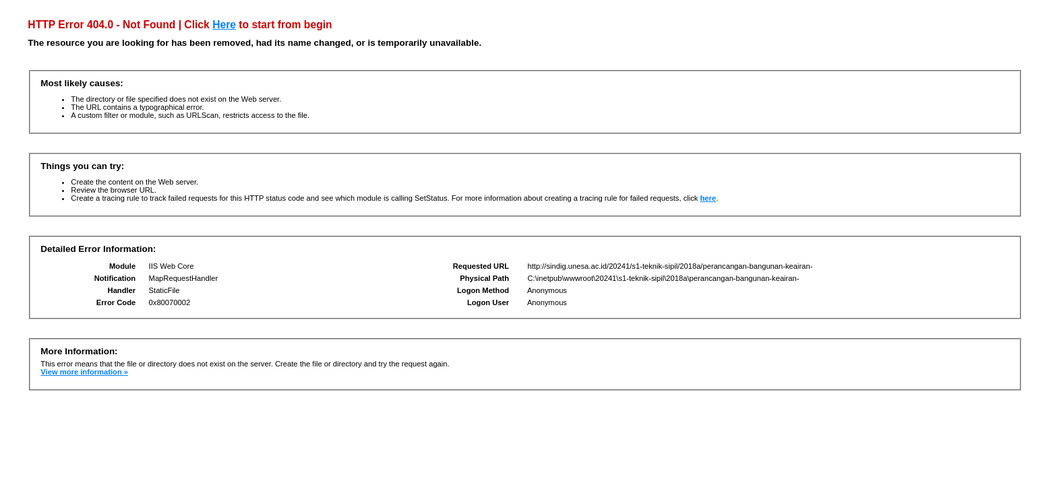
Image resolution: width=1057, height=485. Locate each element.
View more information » (84, 372)
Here (224, 24)
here (708, 198)
